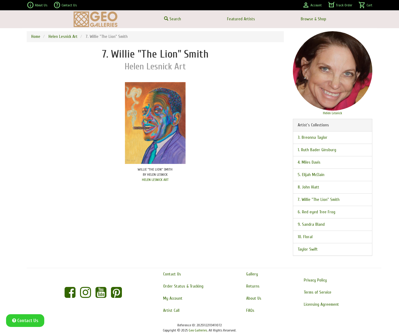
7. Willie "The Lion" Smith (319, 199)
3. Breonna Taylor (312, 137)
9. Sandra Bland (311, 224)
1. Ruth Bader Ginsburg (317, 149)
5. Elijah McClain (311, 174)
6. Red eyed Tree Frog (316, 212)
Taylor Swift (308, 249)
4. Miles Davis (309, 162)
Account (312, 5)
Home (35, 36)
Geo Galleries (198, 330)
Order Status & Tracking (183, 286)
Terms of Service (317, 292)
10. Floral (305, 236)
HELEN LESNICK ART (155, 180)
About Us (37, 5)
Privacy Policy (315, 280)
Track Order (340, 5)
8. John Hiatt (308, 187)
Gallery (252, 274)
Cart (365, 5)
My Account (173, 298)
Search (172, 19)
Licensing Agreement (321, 304)
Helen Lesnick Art (63, 36)
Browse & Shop (313, 19)
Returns (253, 286)
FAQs (250, 310)
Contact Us (65, 5)
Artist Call (171, 310)
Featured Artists (241, 19)
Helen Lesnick (332, 113)
